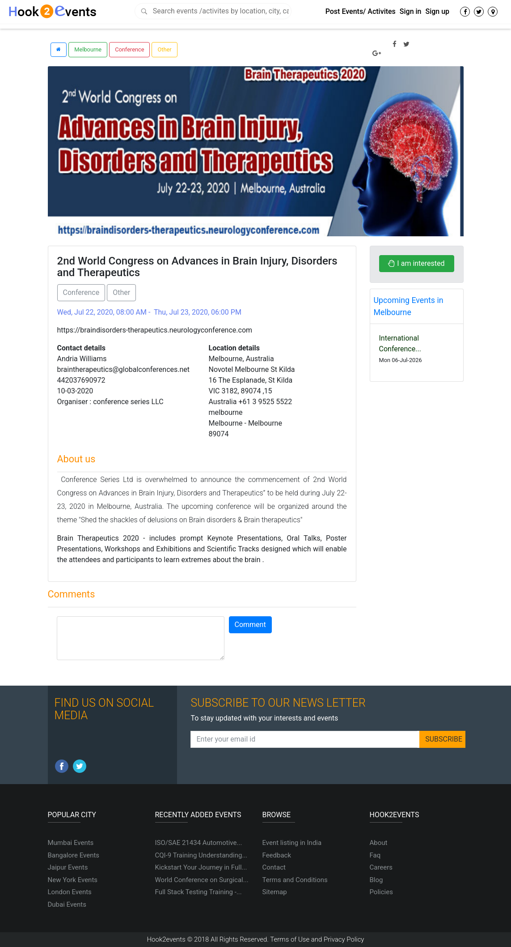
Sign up (437, 11)
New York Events (73, 880)
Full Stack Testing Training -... (198, 892)
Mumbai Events (71, 843)
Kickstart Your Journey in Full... (201, 867)
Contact (274, 867)
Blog (376, 880)
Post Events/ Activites (360, 11)
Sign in (411, 11)
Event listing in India (292, 843)
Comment (250, 624)
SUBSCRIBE (443, 739)
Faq (375, 855)
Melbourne (87, 49)
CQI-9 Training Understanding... (201, 855)
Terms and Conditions (295, 880)
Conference (129, 49)
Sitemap (274, 892)
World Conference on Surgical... (202, 880)
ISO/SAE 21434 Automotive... (198, 843)
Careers (381, 867)
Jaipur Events (68, 867)
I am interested (416, 263)
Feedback (276, 855)
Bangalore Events (74, 855)
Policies (381, 892)
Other (164, 49)
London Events (70, 892)
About (379, 843)
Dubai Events (67, 904)
